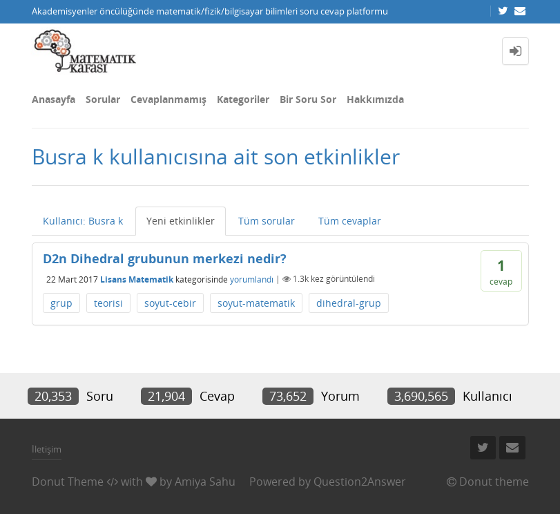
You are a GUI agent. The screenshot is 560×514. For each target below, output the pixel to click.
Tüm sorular (266, 220)
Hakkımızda (375, 99)
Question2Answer (359, 481)
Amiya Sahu (205, 481)
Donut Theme (68, 481)
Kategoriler (243, 99)
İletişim (46, 449)
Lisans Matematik (136, 279)
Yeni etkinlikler (180, 220)
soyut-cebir (170, 303)
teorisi (108, 303)
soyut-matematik (256, 303)
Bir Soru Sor (308, 99)
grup (61, 303)
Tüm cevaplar (349, 220)
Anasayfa (53, 99)
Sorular (103, 99)
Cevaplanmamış (168, 99)
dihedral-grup (348, 303)
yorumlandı (251, 279)
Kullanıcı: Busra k (83, 220)
